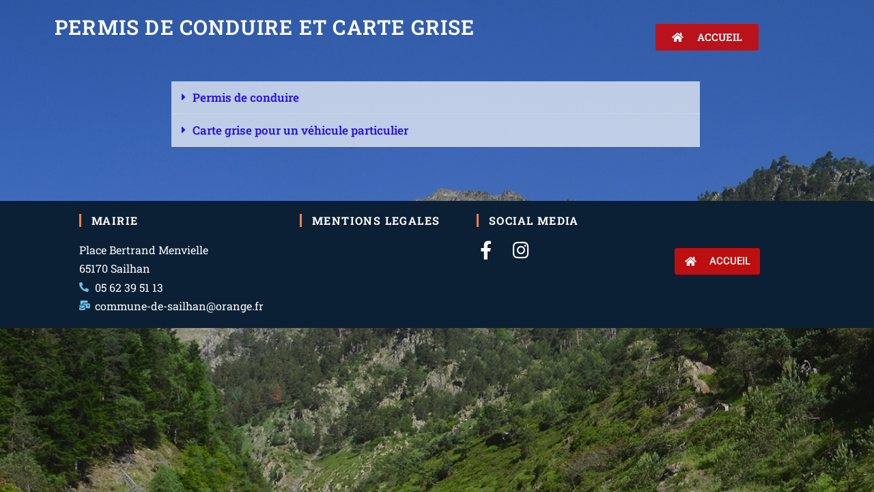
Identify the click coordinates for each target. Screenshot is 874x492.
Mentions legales (376, 220)
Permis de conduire (246, 97)
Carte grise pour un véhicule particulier (300, 130)
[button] (435, 97)
